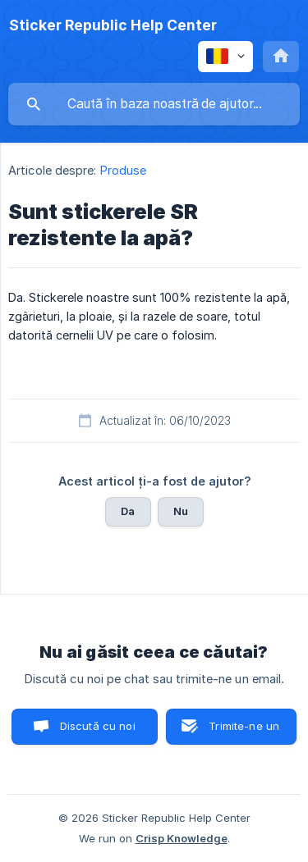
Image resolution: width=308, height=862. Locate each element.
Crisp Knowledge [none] (182, 838)
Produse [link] (123, 170)
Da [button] (128, 511)
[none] (113, 25)
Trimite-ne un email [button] (244, 732)
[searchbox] (154, 104)
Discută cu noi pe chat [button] (98, 732)
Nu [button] (180, 511)
